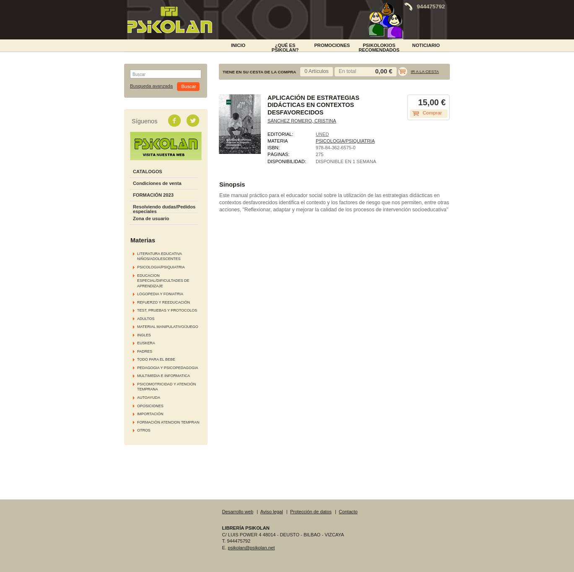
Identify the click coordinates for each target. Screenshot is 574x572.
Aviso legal (271, 511)
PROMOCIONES (332, 45)
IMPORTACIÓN (150, 414)
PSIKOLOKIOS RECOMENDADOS (379, 47)
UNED (322, 134)
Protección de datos (311, 511)
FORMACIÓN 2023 (153, 195)
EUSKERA (146, 343)
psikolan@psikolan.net (251, 547)
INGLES (144, 335)
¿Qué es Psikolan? (285, 47)
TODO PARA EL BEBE (156, 359)
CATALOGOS (147, 171)
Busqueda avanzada (151, 86)
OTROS (144, 430)
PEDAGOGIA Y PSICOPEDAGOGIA (167, 368)
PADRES (144, 351)
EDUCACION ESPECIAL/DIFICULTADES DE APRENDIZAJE (163, 280)
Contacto (348, 511)
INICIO (238, 45)
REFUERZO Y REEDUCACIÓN (163, 302)
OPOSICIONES (150, 406)
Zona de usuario (151, 218)
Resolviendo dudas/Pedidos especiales (164, 209)
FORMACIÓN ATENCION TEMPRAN (168, 422)
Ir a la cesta (425, 71)
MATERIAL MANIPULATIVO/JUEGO (167, 327)
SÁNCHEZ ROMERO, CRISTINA (302, 120)
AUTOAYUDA (148, 397)
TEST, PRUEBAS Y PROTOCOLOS (167, 310)
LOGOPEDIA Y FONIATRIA (160, 294)
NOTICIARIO (426, 45)
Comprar (432, 113)
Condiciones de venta (157, 183)
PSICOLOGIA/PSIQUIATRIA (161, 267)
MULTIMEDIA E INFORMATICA (163, 376)
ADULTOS (145, 319)
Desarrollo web (238, 511)
